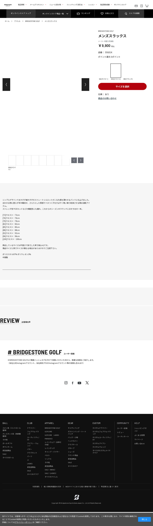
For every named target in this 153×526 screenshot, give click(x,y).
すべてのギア (73, 466)
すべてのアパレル (51, 477)
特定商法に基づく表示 (109, 486)
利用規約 (36, 486)
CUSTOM (97, 423)
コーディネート (123, 436)
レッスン (91, 4)
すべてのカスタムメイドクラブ (102, 451)
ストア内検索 (134, 13)
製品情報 (21, 4)
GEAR (70, 423)
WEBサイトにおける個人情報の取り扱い (81, 486)
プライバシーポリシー (24, 522)
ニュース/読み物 (55, 4)
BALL (5, 423)
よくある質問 (139, 435)
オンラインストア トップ (21, 13)
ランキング (85, 13)
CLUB (30, 423)
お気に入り (109, 13)
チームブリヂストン (37, 4)
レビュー (120, 432)
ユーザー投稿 (122, 428)
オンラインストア (120, 4)
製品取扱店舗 (105, 4)
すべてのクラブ (33, 474)
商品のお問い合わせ (107, 98)
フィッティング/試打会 (74, 4)
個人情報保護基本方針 (52, 486)
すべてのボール (8, 457)
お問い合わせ (139, 443)
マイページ (138, 439)
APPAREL (49, 423)
